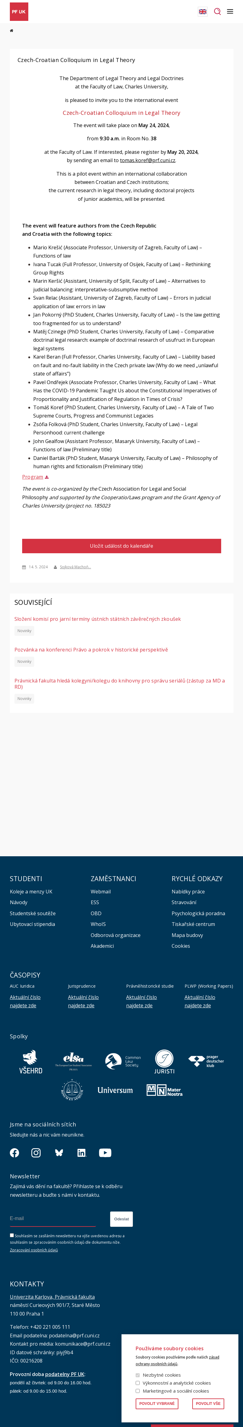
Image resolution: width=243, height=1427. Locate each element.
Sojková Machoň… (75, 567)
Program (32, 476)
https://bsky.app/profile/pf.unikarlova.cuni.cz (59, 1152)
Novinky (24, 630)
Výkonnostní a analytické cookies (177, 1383)
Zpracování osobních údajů (34, 1250)
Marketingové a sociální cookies (176, 1391)
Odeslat (121, 1219)
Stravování (184, 902)
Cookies (181, 946)
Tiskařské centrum (193, 924)
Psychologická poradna (198, 913)
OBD (96, 913)
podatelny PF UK (64, 1374)
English (203, 12)
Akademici (102, 946)
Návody (18, 902)
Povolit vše (208, 1404)
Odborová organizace (116, 935)
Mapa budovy (187, 935)
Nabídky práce (188, 891)
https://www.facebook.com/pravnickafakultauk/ (14, 1152)
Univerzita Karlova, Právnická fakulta (52, 1296)
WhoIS (98, 924)
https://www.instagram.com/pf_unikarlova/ (36, 1152)
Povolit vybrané (157, 1404)
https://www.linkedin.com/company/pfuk (82, 1152)
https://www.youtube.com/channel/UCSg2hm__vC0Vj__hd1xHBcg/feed (105, 1152)
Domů (11, 30)
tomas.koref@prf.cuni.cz (147, 160)
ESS (95, 902)
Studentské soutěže (33, 913)
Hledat (217, 11)
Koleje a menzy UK (31, 891)
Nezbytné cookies (162, 1375)
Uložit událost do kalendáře (121, 545)
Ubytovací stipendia (32, 924)
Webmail (101, 891)
